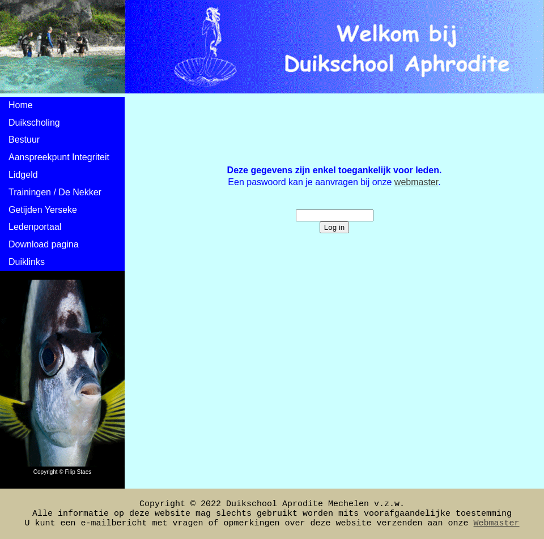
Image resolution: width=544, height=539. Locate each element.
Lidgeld (23, 174)
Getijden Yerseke (42, 210)
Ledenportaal (34, 227)
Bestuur (24, 139)
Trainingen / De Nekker (54, 192)
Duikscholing (34, 122)
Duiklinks (26, 262)
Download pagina (43, 244)
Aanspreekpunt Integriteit (58, 157)
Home (20, 105)
